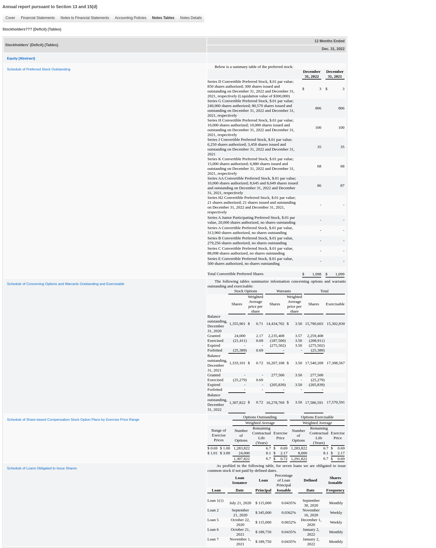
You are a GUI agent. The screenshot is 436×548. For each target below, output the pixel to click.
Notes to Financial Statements (83, 18)
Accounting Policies (129, 18)
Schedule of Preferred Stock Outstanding (38, 69)
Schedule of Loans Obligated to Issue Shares (42, 468)
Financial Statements (36, 18)
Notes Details (189, 18)
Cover (8, 18)
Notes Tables (161, 18)
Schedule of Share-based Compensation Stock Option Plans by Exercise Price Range (73, 419)
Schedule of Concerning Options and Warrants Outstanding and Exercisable (65, 284)
